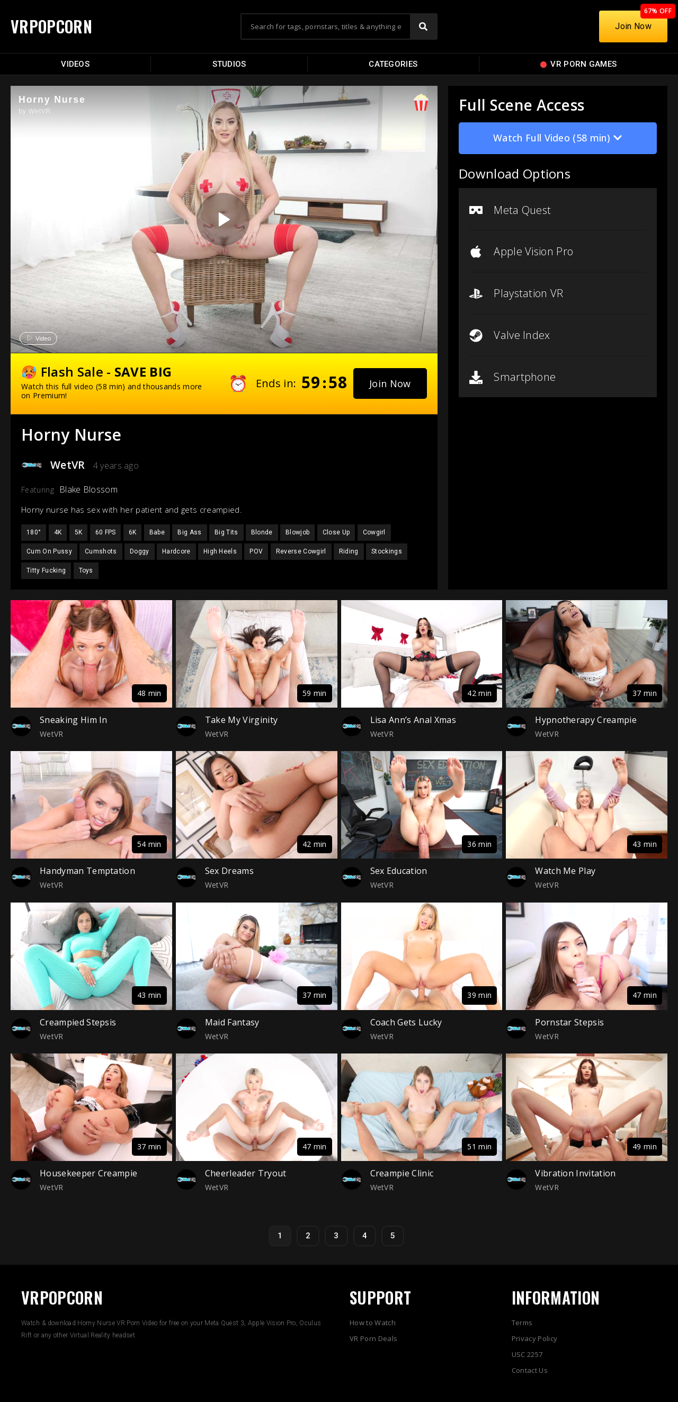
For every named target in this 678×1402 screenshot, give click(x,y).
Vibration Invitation (575, 1173)
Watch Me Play (565, 871)
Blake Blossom (88, 489)
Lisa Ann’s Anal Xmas (413, 720)
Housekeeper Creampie (88, 1173)
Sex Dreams (229, 871)
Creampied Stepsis (78, 1022)
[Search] (423, 26)
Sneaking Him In (74, 720)
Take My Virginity (241, 720)
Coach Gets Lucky (406, 1022)
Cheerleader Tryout (246, 1173)
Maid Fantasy (232, 1022)
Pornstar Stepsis (569, 1022)
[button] (390, 383)
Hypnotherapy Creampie (586, 720)
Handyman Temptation (87, 871)
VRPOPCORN (51, 26)
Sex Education (398, 871)
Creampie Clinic (402, 1173)
